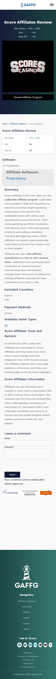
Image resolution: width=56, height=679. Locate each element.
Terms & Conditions (28, 656)
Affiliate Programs (18, 124)
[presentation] (27, 466)
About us (28, 652)
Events (26, 623)
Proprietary (16, 178)
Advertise (28, 663)
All (6, 325)
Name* (7, 438)
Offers (26, 618)
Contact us (28, 660)
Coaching (26, 606)
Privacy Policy (28, 667)
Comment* (9, 447)
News (26, 629)
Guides (26, 612)
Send (12, 474)
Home (4, 124)
